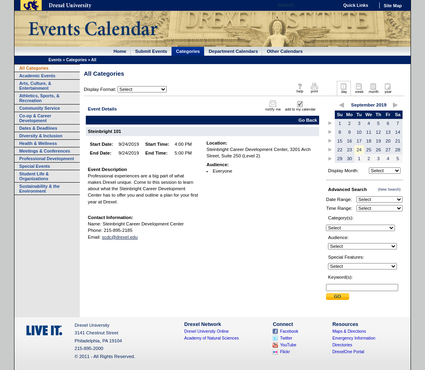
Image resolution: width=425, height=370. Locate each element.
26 (378, 149)
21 (398, 141)
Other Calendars (285, 51)
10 (359, 132)
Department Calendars (233, 51)
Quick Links (355, 5)
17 (359, 141)
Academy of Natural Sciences (211, 338)
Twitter (286, 338)
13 (388, 132)
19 (378, 141)
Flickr (285, 352)
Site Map (393, 5)
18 (368, 141)
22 (339, 149)
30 (349, 158)
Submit (337, 296)
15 (339, 141)
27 (388, 149)
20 (388, 141)
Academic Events (37, 75)
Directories (342, 345)
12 (378, 132)
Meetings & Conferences (44, 151)
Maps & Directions (349, 331)
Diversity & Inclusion (41, 135)
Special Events (34, 166)
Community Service (39, 108)
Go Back (307, 120)
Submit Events (151, 51)
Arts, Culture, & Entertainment (35, 85)
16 (349, 141)
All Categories (34, 68)
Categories (188, 51)
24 (359, 149)
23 (349, 149)
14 (398, 132)
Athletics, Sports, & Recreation (39, 98)
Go (330, 5)
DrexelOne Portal (348, 352)
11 (368, 132)
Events (55, 60)
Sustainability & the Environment (39, 188)
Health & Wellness (38, 143)
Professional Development (46, 158)
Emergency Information (353, 338)
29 (339, 158)
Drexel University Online (206, 331)
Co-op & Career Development (35, 118)
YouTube (288, 345)
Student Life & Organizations (34, 176)
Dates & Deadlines (38, 128)
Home (119, 51)
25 (368, 149)
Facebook (289, 331)
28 (398, 149)
